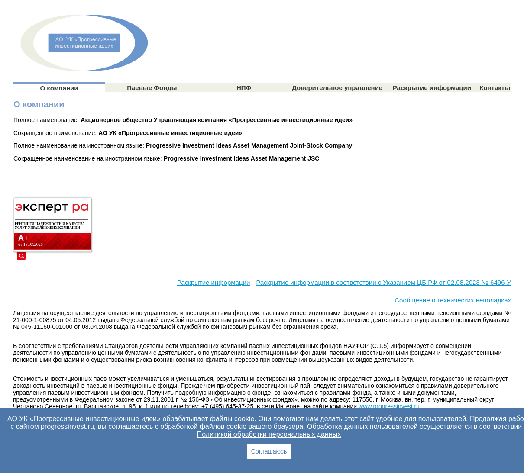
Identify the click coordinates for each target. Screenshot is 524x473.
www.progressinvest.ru (389, 406)
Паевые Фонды (152, 87)
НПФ (243, 87)
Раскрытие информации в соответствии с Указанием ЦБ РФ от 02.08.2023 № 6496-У (383, 282)
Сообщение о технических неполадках (453, 300)
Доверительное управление (337, 87)
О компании (59, 88)
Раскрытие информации (432, 87)
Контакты (494, 87)
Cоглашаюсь (269, 451)
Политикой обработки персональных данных (269, 434)
